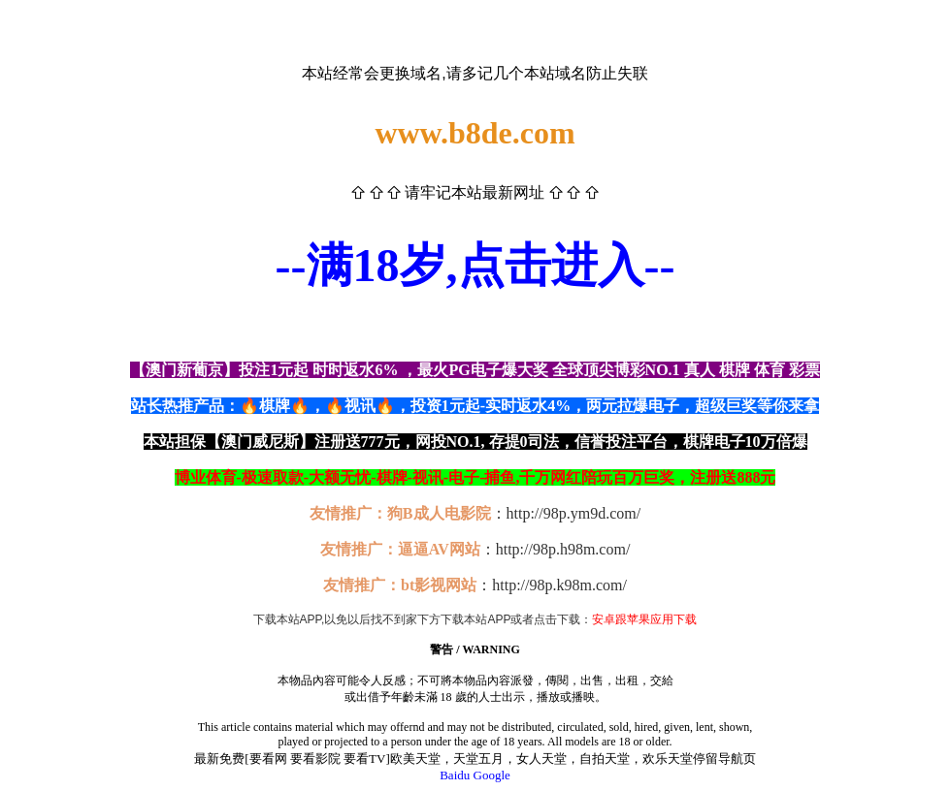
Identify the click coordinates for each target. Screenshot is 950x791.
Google (492, 775)
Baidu (455, 775)
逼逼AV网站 (439, 549)
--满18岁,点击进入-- (475, 265)
